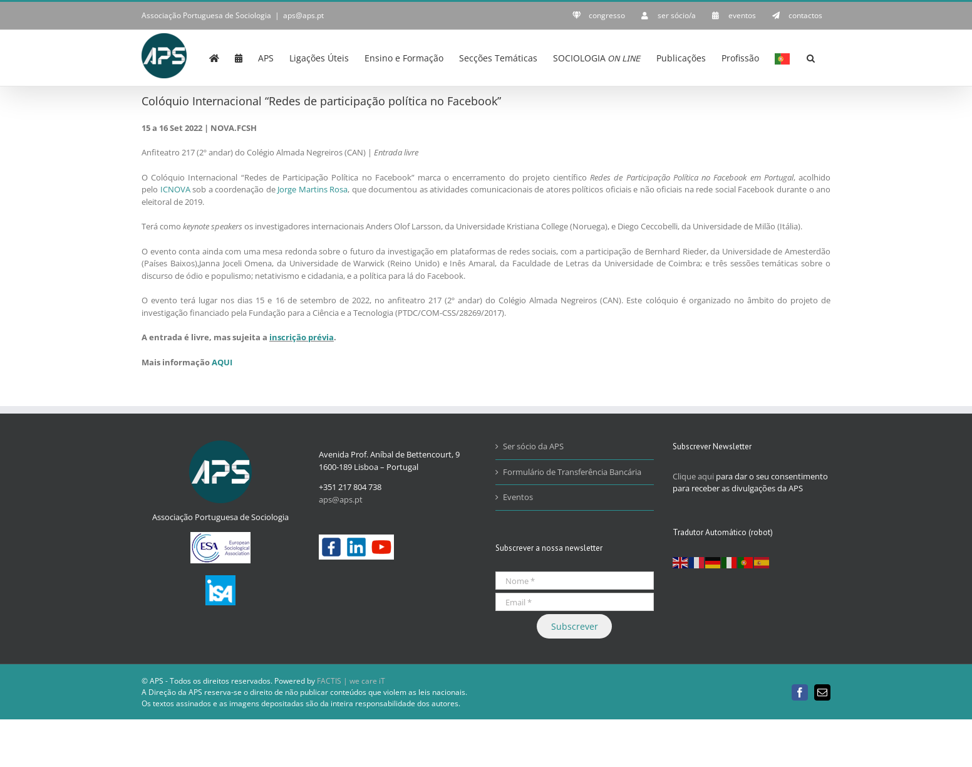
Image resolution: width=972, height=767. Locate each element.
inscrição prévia (301, 337)
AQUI (222, 362)
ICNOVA (175, 189)
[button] (811, 57)
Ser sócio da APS (533, 446)
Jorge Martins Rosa (312, 189)
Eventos (518, 497)
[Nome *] (574, 580)
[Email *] (574, 602)
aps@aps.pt (303, 15)
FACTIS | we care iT (351, 681)
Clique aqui (693, 476)
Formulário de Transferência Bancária (572, 471)
